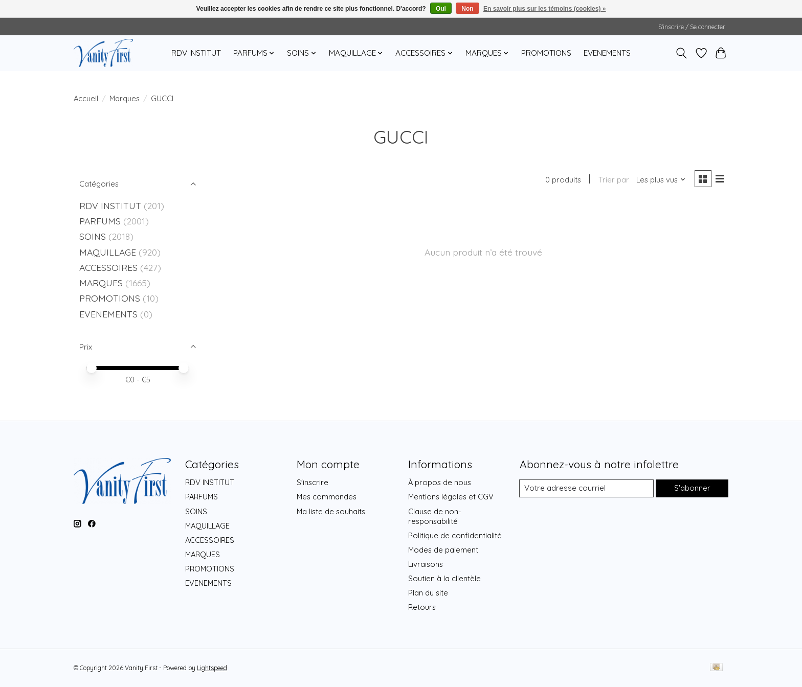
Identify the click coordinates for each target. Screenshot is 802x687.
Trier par (612, 180)
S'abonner (691, 488)
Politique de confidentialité (455, 535)
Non (467, 8)
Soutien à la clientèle (444, 578)
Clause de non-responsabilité (434, 516)
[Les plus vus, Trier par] (660, 180)
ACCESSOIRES (108, 267)
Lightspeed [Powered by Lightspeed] (212, 668)
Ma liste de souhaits (331, 511)
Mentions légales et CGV (451, 496)
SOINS (92, 236)
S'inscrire (312, 482)
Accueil (86, 98)
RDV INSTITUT (196, 53)
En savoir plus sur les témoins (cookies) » (544, 8)
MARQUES (101, 282)
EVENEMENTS (607, 53)
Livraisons (425, 564)
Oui (441, 8)
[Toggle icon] (681, 53)
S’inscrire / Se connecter (691, 27)
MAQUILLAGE (107, 252)
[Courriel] (586, 488)
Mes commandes (327, 496)
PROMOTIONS (546, 53)
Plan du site (428, 593)
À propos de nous (439, 482)
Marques (124, 98)
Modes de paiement (443, 550)
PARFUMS (100, 220)
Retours (422, 607)
